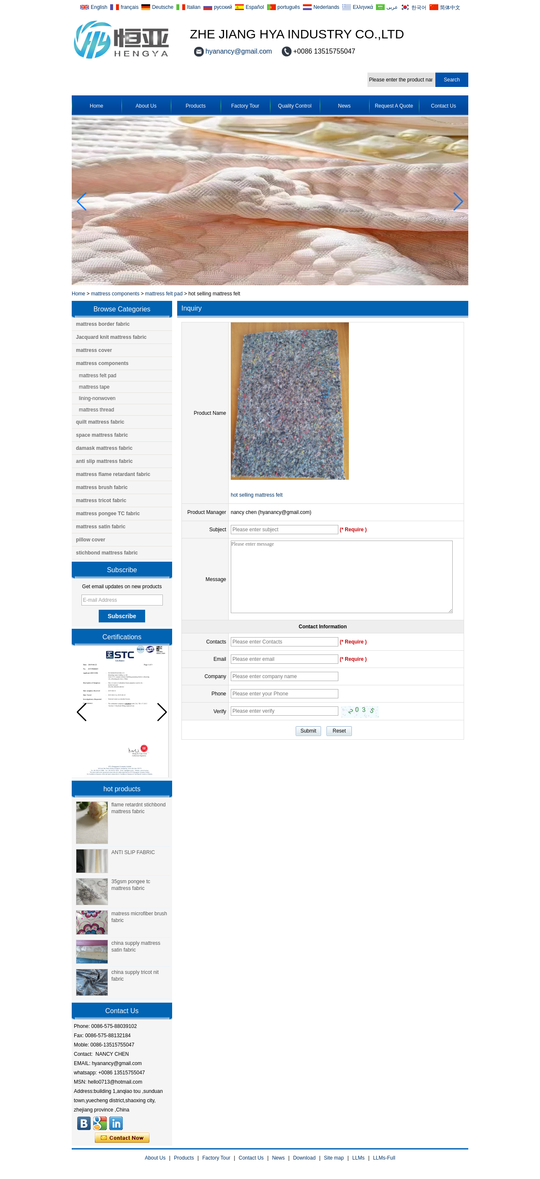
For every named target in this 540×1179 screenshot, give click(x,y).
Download (304, 1158)
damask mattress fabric (104, 448)
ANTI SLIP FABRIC (133, 852)
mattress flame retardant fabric (113, 474)
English (99, 7)
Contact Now (122, 1138)
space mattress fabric (102, 435)
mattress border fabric (103, 324)
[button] (458, 201)
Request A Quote (394, 106)
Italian (193, 7)
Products (195, 106)
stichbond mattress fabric (107, 553)
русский (223, 7)
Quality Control (294, 106)
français (129, 7)
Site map (334, 1158)
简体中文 (450, 7)
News (344, 106)
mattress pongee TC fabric (108, 513)
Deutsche (162, 7)
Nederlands (326, 7)
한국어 (419, 7)
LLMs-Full (384, 1158)
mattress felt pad (164, 294)
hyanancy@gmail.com (238, 51)
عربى (392, 7)
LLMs (358, 1158)
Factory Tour (245, 106)
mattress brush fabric (102, 487)
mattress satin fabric (100, 527)
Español (255, 7)
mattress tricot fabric (101, 500)
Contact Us (443, 106)
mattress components (115, 294)
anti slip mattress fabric (104, 461)
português (289, 7)
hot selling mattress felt (257, 495)
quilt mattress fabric (100, 422)
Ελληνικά (363, 7)
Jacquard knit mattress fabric (111, 337)
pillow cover (90, 540)
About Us (146, 106)
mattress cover (94, 350)
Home (96, 106)
